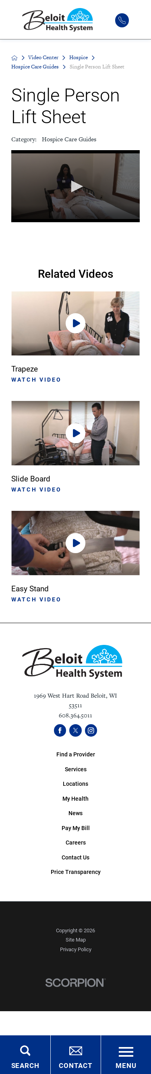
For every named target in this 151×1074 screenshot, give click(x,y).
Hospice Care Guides (35, 66)
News (75, 813)
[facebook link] (60, 730)
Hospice (78, 57)
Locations (75, 783)
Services (76, 769)
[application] (75, 186)
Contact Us (75, 857)
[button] (76, 186)
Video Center (43, 57)
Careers (76, 842)
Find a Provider (75, 754)
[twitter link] (75, 730)
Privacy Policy (75, 949)
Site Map (76, 939)
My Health (75, 798)
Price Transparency (76, 872)
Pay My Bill (76, 828)
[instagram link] (91, 730)
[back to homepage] (14, 58)
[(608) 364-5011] (122, 20)
